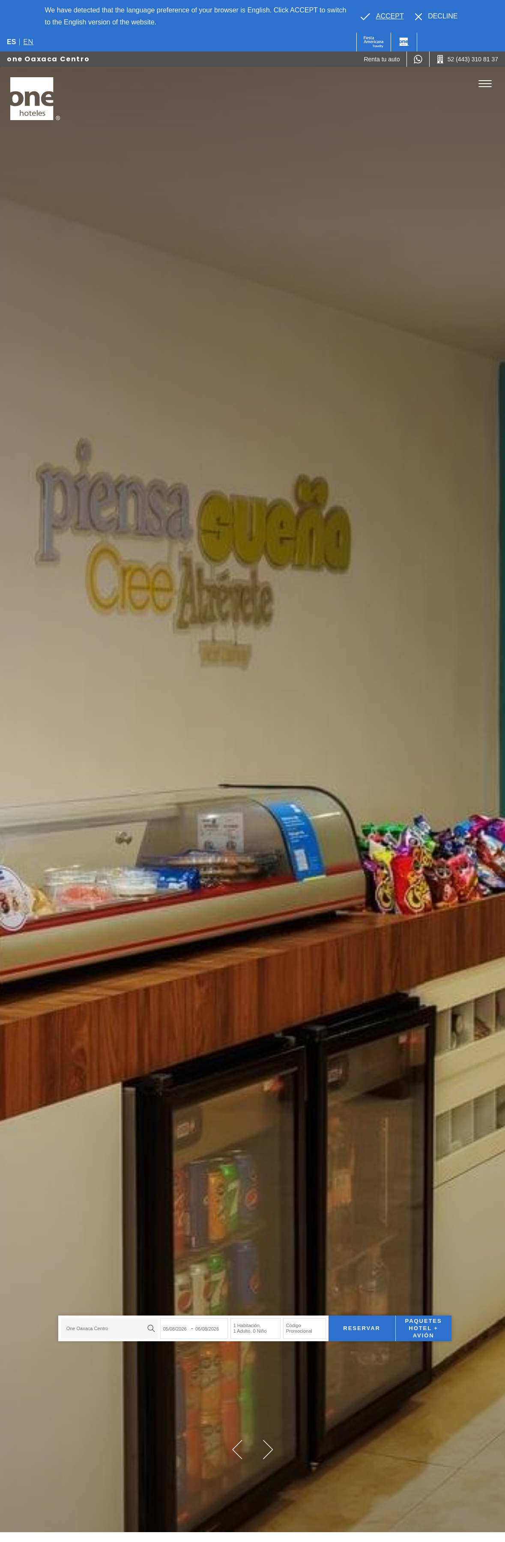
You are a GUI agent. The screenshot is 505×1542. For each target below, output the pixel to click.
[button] (237, 1449)
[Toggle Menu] (485, 83)
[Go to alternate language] (382, 16)
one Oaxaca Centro (48, 59)
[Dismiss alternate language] (436, 16)
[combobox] (107, 1327)
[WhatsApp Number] (418, 59)
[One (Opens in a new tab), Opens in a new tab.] (374, 42)
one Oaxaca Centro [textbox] (85, 1327)
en (28, 42)
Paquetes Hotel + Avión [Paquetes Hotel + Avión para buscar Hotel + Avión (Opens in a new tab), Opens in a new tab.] (421, 1326)
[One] (404, 42)
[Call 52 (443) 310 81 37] (467, 59)
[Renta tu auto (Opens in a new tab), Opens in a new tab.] (381, 59)
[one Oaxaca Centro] (35, 98)
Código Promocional (297, 1327)
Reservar (359, 1327)
